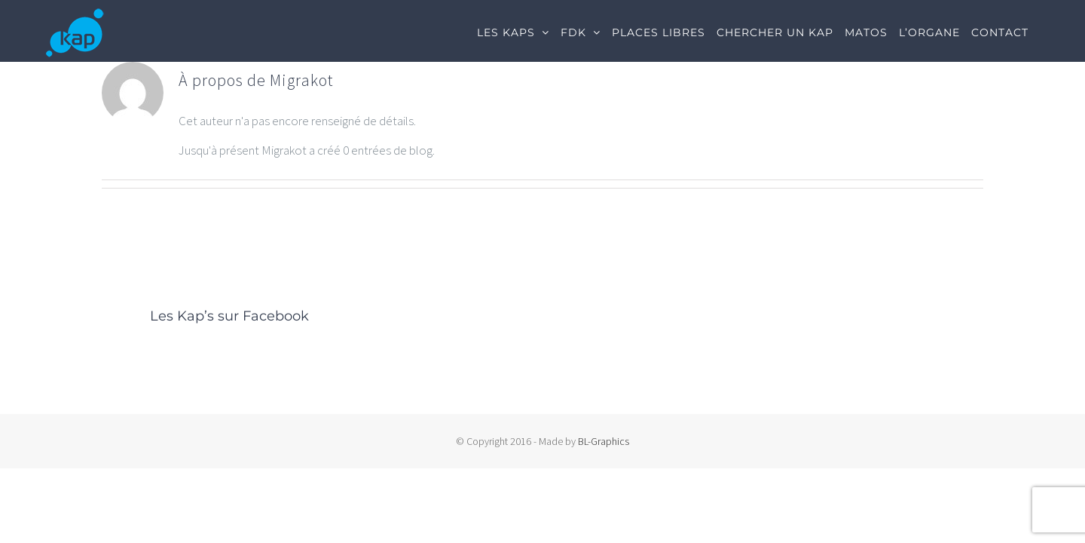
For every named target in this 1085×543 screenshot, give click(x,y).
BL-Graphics (603, 441)
